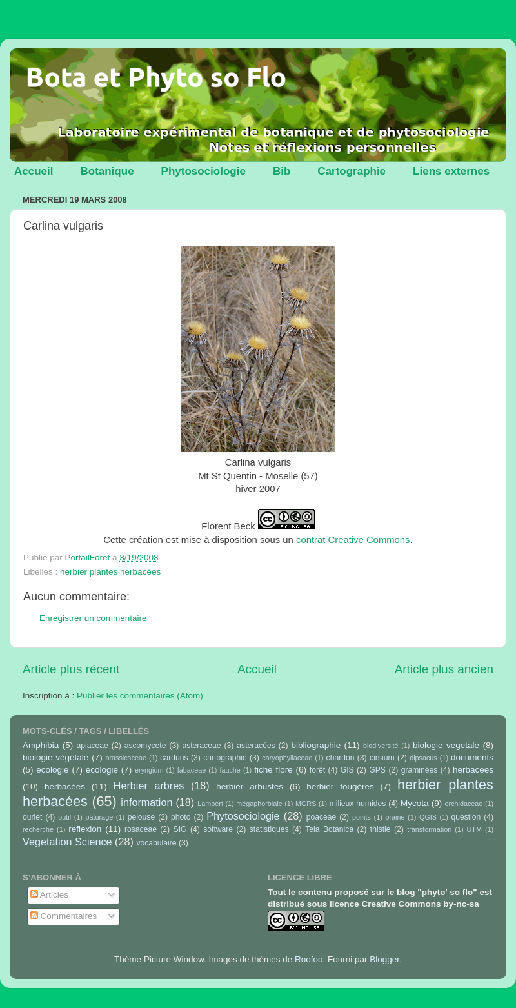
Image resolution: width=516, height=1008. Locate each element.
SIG (180, 829)
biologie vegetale (446, 745)
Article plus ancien (444, 669)
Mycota (415, 803)
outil (64, 817)
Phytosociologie (203, 171)
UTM (474, 829)
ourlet (32, 817)
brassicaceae (125, 758)
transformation (429, 829)
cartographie (225, 757)
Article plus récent (71, 669)
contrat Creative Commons (353, 540)
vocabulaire (156, 842)
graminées (419, 770)
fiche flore (273, 770)
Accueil (33, 171)
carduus (174, 757)
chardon (340, 757)
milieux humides (358, 803)
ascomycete (145, 745)
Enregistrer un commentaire (93, 618)
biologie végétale (55, 757)
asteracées (256, 745)
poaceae (321, 817)
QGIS (428, 817)
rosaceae (140, 829)
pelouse (141, 817)
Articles (49, 895)
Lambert (210, 803)
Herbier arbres (149, 785)
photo (180, 817)
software (218, 829)
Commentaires (63, 916)
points (361, 817)
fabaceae (191, 770)
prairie (394, 817)
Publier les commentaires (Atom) (140, 695)
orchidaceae (464, 803)
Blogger (384, 959)
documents (472, 757)
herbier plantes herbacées (110, 572)
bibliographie (316, 745)
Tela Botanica (329, 829)
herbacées (65, 786)
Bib (281, 171)
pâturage (100, 817)
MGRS (305, 803)
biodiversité (381, 745)
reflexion (84, 829)
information (146, 802)
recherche (38, 829)
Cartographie (351, 171)
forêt (317, 770)
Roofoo (309, 959)
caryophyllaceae (287, 758)
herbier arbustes (249, 786)
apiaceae (92, 745)
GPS (377, 770)
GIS (347, 770)
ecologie (52, 770)
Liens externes (451, 171)
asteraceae (201, 745)
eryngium (149, 770)
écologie (102, 770)
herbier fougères (339, 786)
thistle (380, 829)
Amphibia (41, 745)
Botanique (107, 171)
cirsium (382, 757)
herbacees (473, 770)
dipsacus (423, 758)
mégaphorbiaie (259, 803)
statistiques (269, 829)
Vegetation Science (67, 841)
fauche (229, 770)
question (466, 817)
